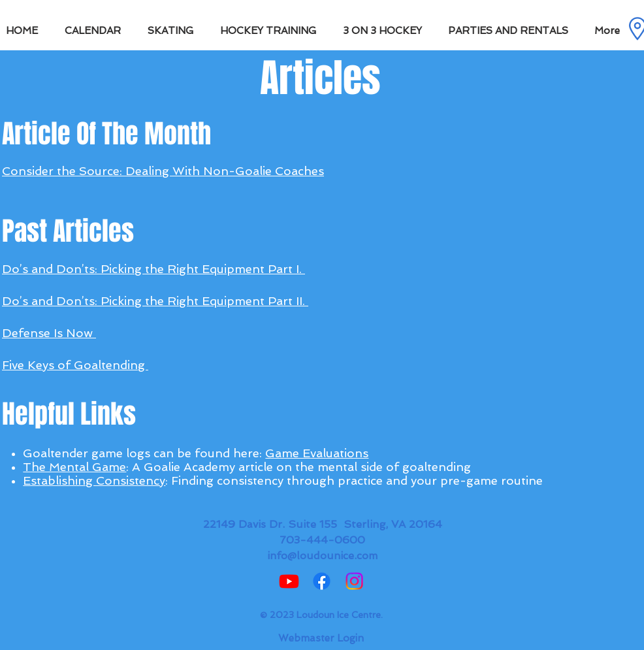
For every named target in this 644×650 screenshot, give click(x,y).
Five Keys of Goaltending (75, 365)
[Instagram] (354, 581)
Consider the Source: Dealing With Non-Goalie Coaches (163, 171)
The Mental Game (74, 467)
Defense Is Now (49, 333)
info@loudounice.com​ (322, 555)
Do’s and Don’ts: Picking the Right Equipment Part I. (153, 269)
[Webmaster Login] (321, 638)
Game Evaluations (316, 453)
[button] (174, 30)
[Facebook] (321, 581)
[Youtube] (289, 581)
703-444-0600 (322, 540)
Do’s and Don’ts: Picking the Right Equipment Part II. (155, 301)
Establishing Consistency (94, 480)
